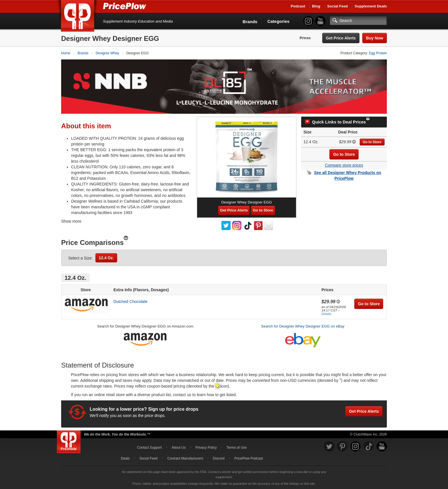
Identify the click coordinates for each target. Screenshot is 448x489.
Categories (278, 21)
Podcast (298, 6)
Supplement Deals (371, 6)
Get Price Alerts (341, 38)
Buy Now (374, 38)
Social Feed (337, 6)
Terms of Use (237, 448)
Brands (250, 21)
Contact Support (149, 448)
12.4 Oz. (106, 258)
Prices (305, 38)
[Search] (358, 20)
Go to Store (372, 142)
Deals (125, 458)
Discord (219, 458)
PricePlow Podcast (248, 458)
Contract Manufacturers (185, 458)
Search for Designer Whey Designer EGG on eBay (303, 326)
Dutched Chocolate (130, 301)
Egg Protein (378, 53)
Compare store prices (344, 165)
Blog (316, 6)
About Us (178, 448)
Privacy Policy (206, 448)
